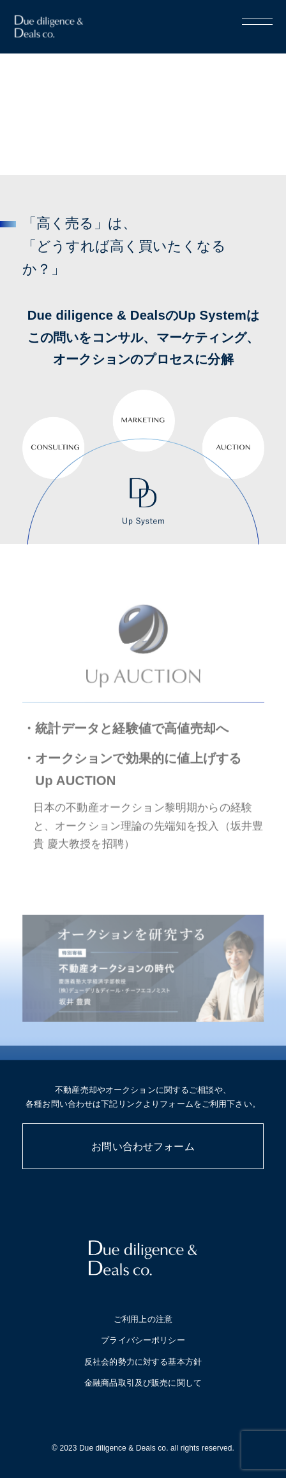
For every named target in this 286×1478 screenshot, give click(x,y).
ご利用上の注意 (143, 1319)
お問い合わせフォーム (143, 1146)
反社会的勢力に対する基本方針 (143, 1362)
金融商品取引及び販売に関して (143, 1383)
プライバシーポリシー (142, 1340)
